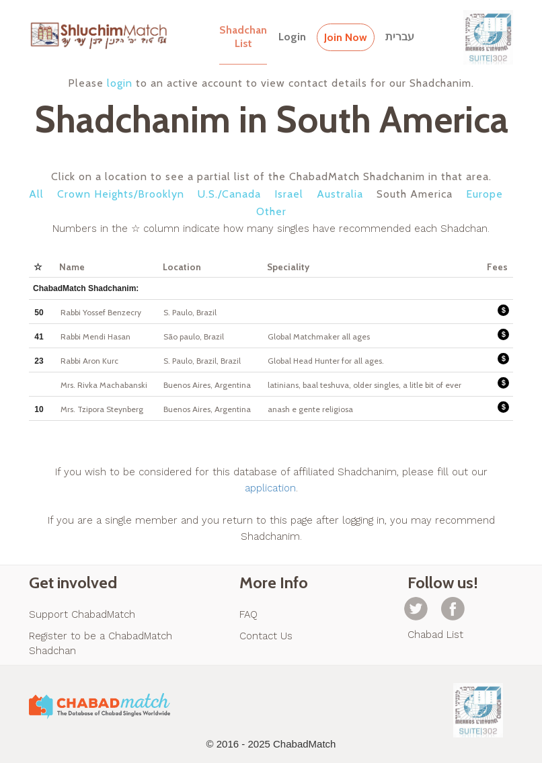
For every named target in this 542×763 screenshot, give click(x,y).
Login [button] (292, 36)
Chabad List (435, 635)
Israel (288, 194)
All (36, 194)
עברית (399, 36)
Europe (484, 194)
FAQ (248, 614)
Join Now (345, 37)
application (270, 488)
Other (271, 211)
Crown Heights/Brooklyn (120, 194)
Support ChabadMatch (82, 614)
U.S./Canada (229, 194)
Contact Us (266, 636)
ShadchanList (243, 37)
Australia (340, 194)
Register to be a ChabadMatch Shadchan (100, 643)
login (119, 83)
